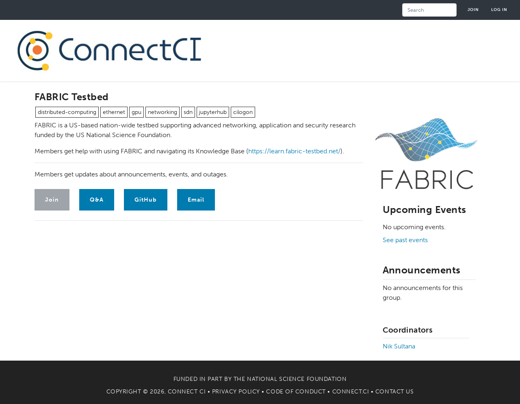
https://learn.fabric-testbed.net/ (294, 151)
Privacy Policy (236, 391)
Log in (499, 9)
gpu (136, 112)
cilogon (243, 112)
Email (196, 199)
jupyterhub (213, 112)
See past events (405, 240)
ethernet (114, 112)
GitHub (145, 199)
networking (162, 112)
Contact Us (394, 391)
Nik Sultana (399, 346)
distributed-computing (67, 112)
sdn (188, 112)
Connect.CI (350, 391)
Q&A (97, 199)
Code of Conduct (295, 391)
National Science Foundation (297, 379)
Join (473, 9)
